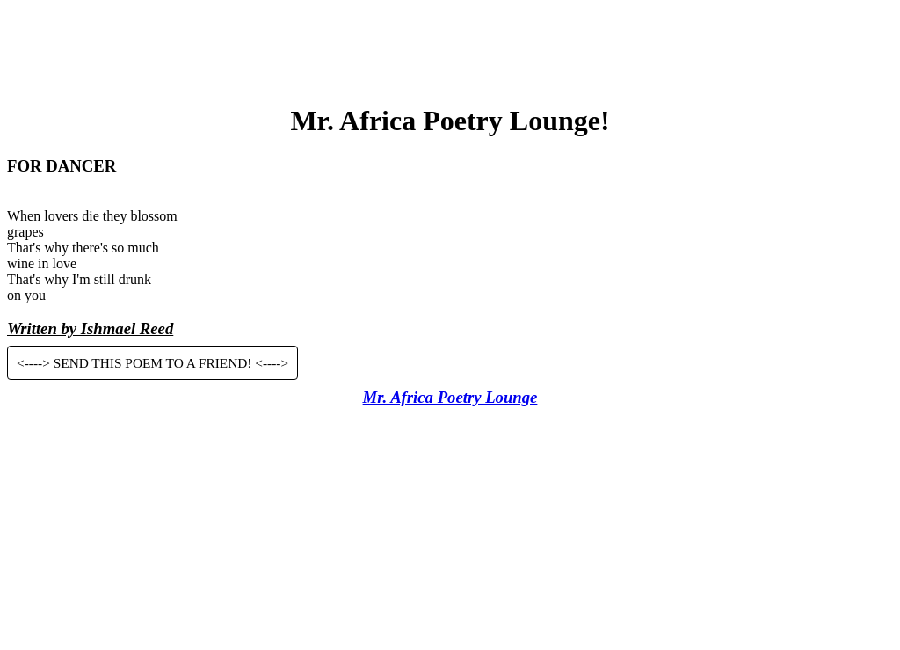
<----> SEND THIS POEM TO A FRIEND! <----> (152, 362)
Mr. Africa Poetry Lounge (450, 397)
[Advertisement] (450, 46)
